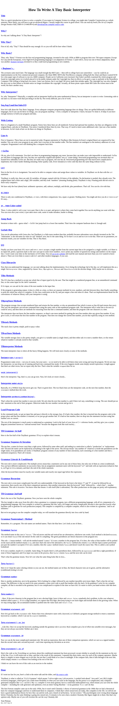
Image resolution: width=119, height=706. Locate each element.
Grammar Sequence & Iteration (16, 442)
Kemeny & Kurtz (17, 62)
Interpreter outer (12, 383)
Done (3, 670)
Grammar (9, 530)
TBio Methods (7, 275)
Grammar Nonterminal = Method (16, 519)
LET (3, 168)
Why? (4, 31)
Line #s (4, 135)
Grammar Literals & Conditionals (17, 459)
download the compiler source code (50, 24)
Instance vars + (12, 357)
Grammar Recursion (10, 479)
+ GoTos (5, 151)
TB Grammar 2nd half (11, 494)
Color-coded (11, 205)
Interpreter (18, 397)
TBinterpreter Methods (12, 346)
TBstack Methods (9, 322)
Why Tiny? (6, 42)
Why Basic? (6, 53)
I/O (2, 245)
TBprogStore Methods (11, 301)
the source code (62, 675)
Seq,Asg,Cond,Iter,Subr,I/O (13, 105)
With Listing (7, 120)
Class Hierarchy (8, 262)
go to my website (58, 254)
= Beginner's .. (7, 68)
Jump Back (6, 219)
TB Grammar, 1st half (11, 431)
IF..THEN (5, 193)
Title (3, 16)
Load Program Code (10, 410)
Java (7, 563)
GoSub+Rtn (6, 230)
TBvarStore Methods (11, 333)
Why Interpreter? (9, 92)
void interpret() (9, 373)
